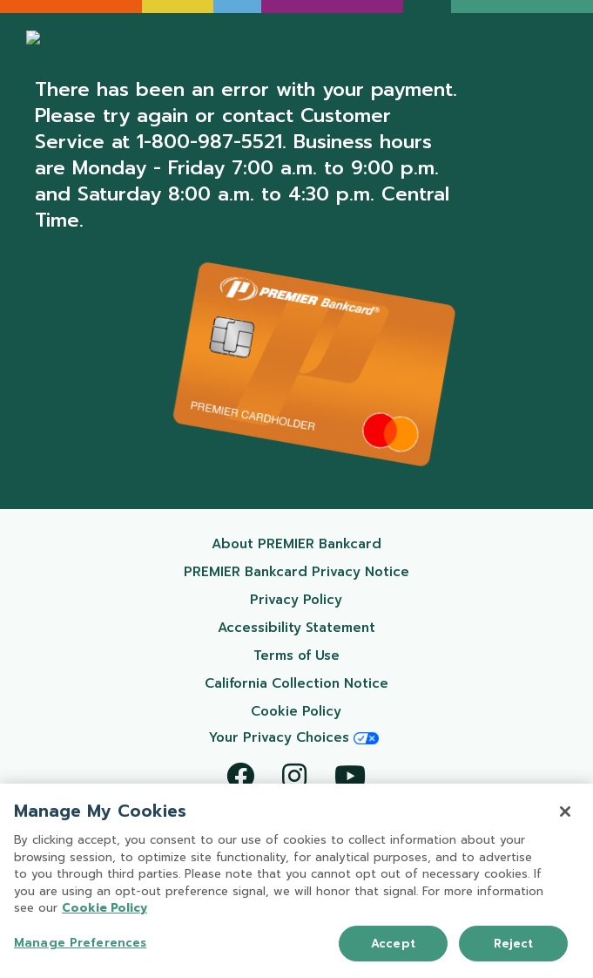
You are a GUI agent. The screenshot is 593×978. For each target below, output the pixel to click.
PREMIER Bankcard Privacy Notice (304, 571)
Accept (393, 944)
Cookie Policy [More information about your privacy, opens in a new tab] (104, 909)
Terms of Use (339, 655)
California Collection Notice (315, 683)
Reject (514, 944)
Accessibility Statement (321, 627)
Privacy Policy (337, 599)
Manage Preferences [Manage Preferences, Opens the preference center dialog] (80, 943)
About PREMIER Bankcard (318, 543)
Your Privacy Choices (294, 737)
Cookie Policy (337, 711)
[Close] (565, 812)
